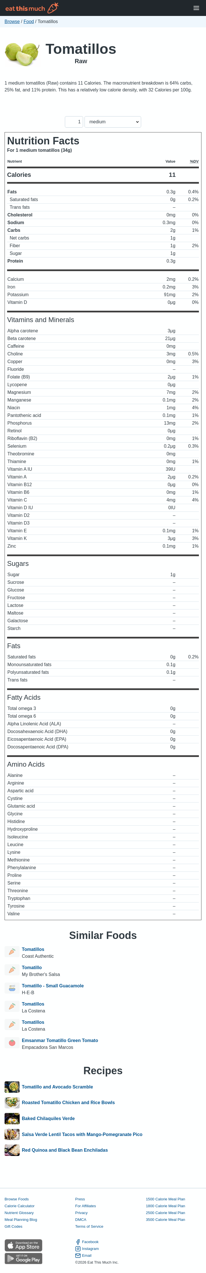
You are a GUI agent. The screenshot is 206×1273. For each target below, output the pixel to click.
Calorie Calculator (19, 1206)
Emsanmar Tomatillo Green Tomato (60, 1040)
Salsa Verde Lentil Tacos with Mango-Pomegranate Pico (82, 1134)
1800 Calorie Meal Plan (165, 1206)
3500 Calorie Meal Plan (165, 1219)
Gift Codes (13, 1226)
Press (80, 1199)
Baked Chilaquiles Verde (48, 1118)
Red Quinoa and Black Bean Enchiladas (65, 1150)
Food (29, 21)
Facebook (86, 1242)
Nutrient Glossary (19, 1213)
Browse (12, 21)
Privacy (81, 1213)
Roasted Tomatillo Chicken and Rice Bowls (68, 1103)
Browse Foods (17, 1199)
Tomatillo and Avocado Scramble (57, 1087)
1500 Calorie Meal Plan (165, 1199)
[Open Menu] (196, 8)
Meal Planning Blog (21, 1219)
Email (83, 1255)
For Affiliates (85, 1206)
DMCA (80, 1219)
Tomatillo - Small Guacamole (53, 985)
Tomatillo (32, 967)
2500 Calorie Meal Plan (165, 1213)
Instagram (87, 1249)
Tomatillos (81, 49)
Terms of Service (89, 1226)
